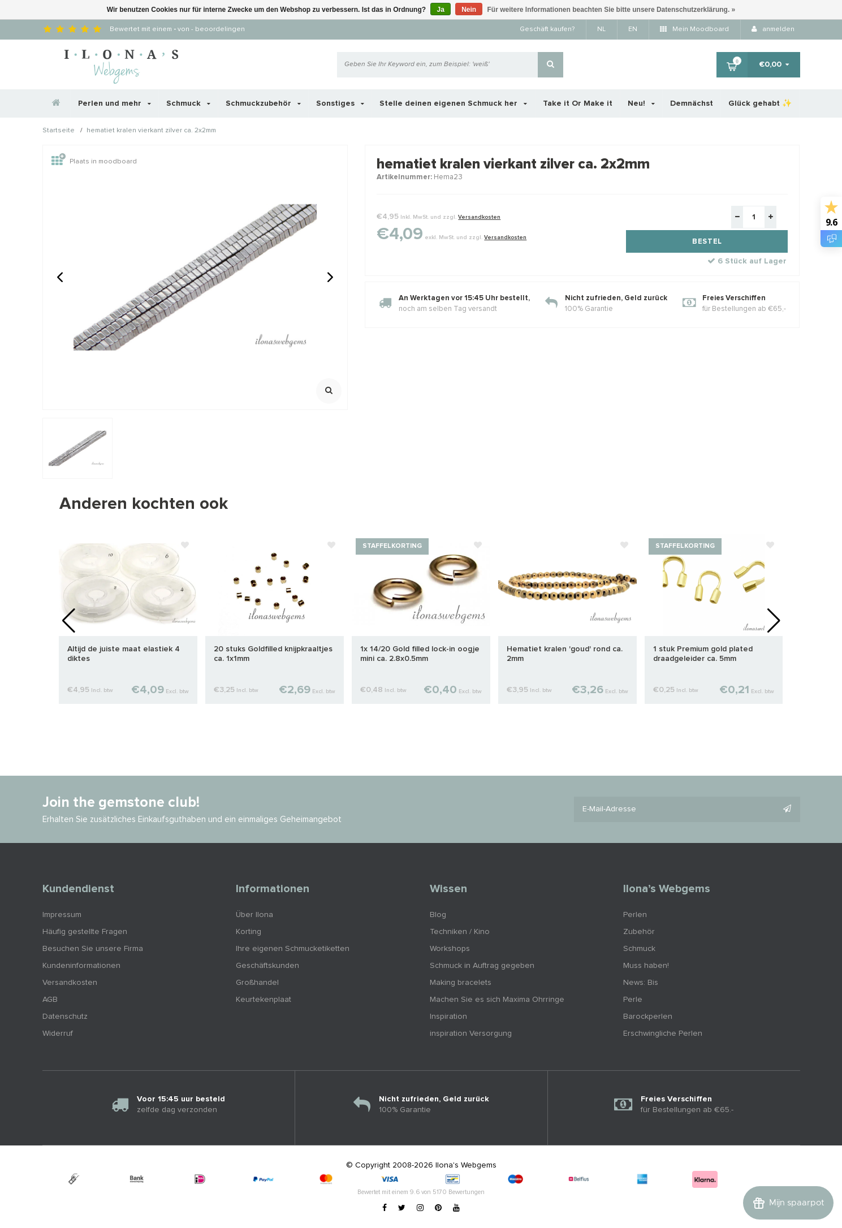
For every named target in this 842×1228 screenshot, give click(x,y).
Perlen (635, 915)
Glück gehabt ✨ (760, 103)
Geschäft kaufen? (547, 29)
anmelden (773, 29)
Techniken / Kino (460, 932)
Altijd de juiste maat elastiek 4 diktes (123, 654)
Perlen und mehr (114, 103)
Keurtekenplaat (263, 1000)
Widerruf (57, 1033)
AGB (50, 1000)
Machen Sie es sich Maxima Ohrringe (497, 1000)
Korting (248, 932)
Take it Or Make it (577, 103)
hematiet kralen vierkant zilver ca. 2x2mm (151, 131)
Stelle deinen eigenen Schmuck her (453, 103)
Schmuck (188, 103)
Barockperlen (647, 1017)
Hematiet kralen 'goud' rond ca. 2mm (565, 654)
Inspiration (448, 1017)
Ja (440, 10)
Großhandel (257, 983)
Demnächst (691, 103)
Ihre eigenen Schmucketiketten (292, 949)
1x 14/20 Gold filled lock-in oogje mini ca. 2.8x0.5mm (420, 654)
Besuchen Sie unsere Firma (92, 949)
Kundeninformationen (81, 966)
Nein (468, 10)
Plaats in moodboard (94, 161)
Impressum (61, 915)
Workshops (450, 949)
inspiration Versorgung (471, 1033)
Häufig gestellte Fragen (84, 932)
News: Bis (640, 983)
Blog (438, 915)
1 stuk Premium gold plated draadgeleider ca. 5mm (703, 654)
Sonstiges (340, 103)
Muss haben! (646, 966)
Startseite (58, 131)
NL (601, 29)
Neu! (641, 103)
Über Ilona (254, 915)
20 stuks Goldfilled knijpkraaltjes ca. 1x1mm (273, 654)
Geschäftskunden (267, 966)
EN (632, 29)
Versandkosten (479, 217)
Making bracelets (460, 983)
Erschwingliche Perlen (662, 1033)
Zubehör (639, 932)
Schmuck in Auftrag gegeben (482, 966)
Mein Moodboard (694, 29)
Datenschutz (65, 1017)
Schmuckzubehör (263, 103)
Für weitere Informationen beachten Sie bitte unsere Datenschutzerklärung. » (611, 10)
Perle (632, 1000)
